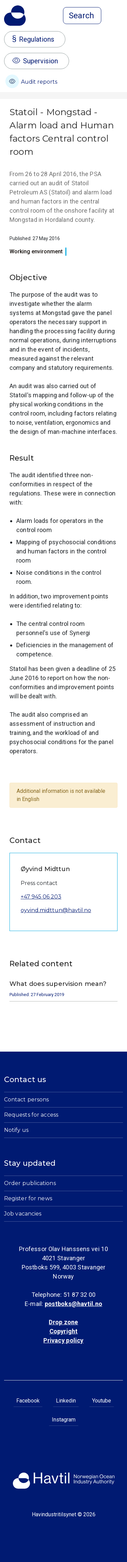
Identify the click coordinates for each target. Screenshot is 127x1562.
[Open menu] (119, 16)
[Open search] (82, 15)
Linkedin (66, 1400)
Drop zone (63, 1322)
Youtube (101, 1400)
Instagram (64, 1419)
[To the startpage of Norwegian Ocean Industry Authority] (15, 15)
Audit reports (31, 81)
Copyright (63, 1331)
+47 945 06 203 (41, 896)
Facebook (28, 1400)
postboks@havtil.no (73, 1303)
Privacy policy (63, 1340)
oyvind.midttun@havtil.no (56, 910)
